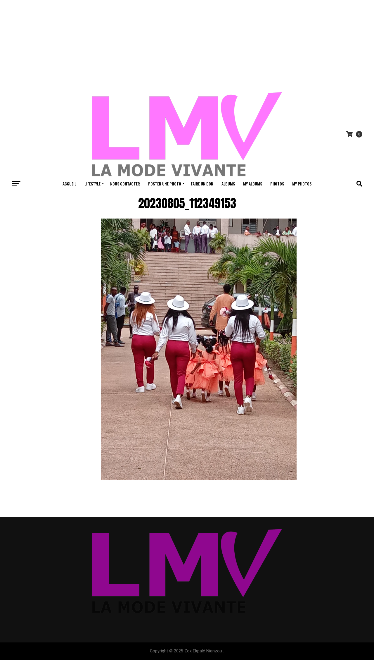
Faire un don (202, 184)
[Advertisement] (187, 44)
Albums (228, 184)
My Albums (252, 184)
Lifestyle (92, 184)
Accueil (69, 184)
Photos (277, 184)
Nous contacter (125, 184)
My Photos (301, 184)
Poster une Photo (164, 184)
